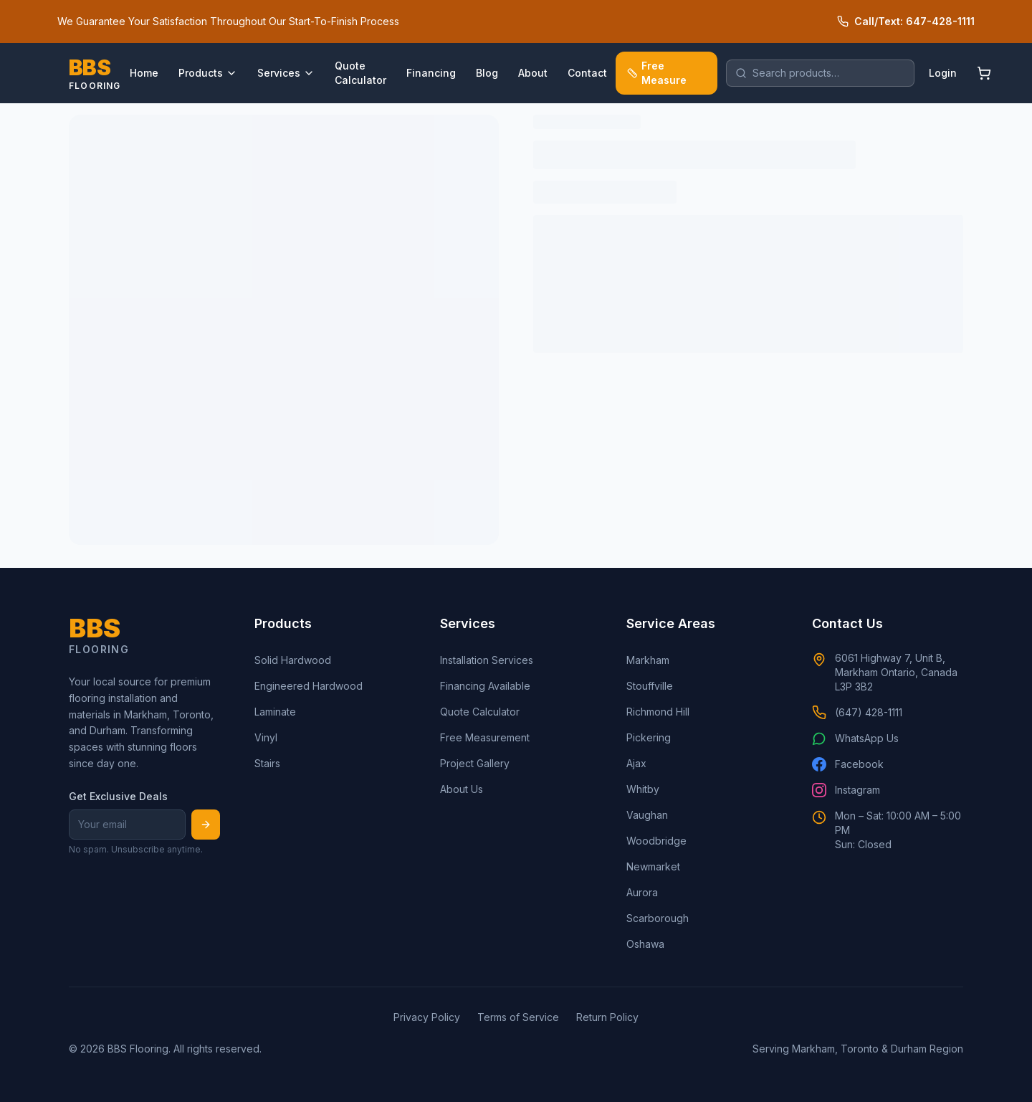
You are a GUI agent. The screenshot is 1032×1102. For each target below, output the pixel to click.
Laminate (275, 712)
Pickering (648, 737)
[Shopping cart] (984, 73)
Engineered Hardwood (308, 686)
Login (943, 73)
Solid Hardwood (292, 660)
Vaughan (647, 815)
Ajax (636, 763)
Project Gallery (475, 763)
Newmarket (653, 866)
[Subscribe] (205, 824)
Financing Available (485, 686)
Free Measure (657, 73)
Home (144, 73)
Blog (487, 73)
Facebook (848, 764)
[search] (820, 73)
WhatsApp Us (855, 738)
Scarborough (657, 918)
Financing (431, 73)
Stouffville (649, 686)
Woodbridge (656, 841)
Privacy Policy (426, 1017)
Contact (587, 73)
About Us (461, 789)
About (533, 73)
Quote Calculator (360, 73)
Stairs (267, 763)
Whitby (642, 789)
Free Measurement (485, 737)
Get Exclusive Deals (118, 796)
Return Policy (607, 1017)
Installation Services (486, 660)
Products (207, 73)
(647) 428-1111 (857, 713)
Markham (647, 660)
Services (286, 73)
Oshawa (645, 944)
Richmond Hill (657, 712)
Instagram (846, 790)
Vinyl (265, 737)
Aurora (642, 892)
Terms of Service (518, 1017)
